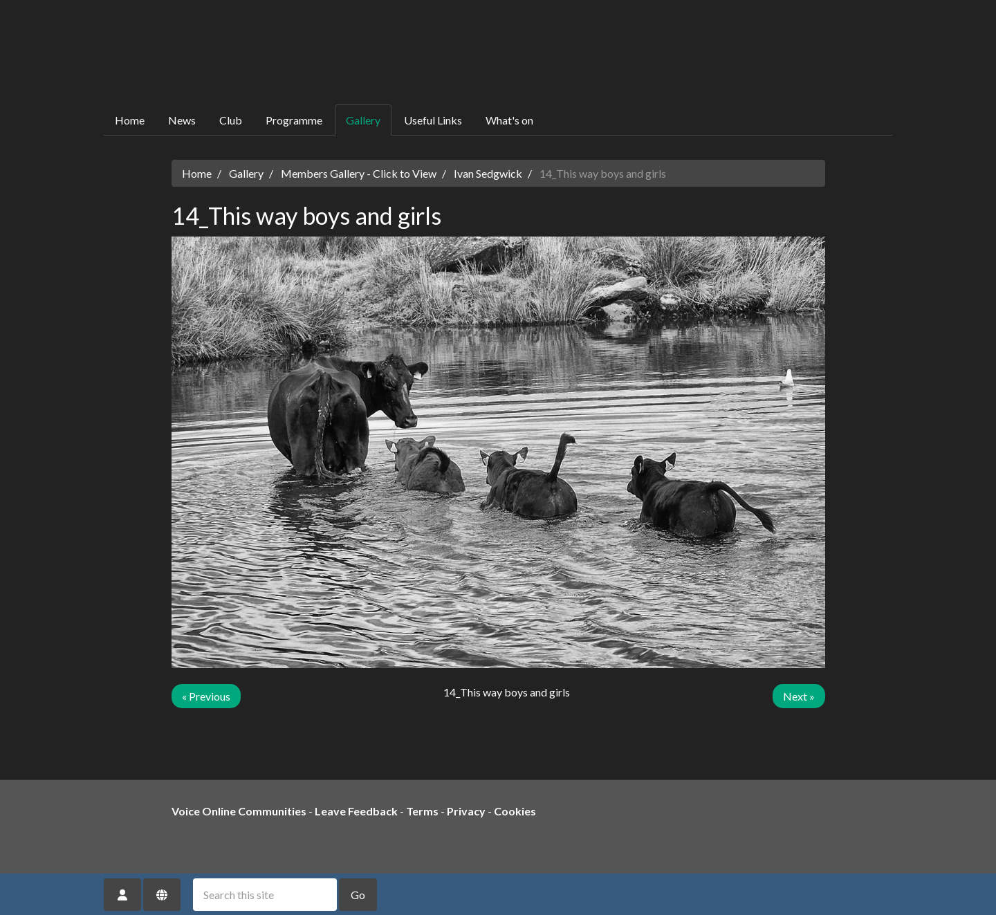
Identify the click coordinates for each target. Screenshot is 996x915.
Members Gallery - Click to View (358, 173)
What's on (509, 120)
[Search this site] (265, 894)
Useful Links (433, 120)
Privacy (466, 810)
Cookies (515, 810)
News (182, 120)
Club (230, 120)
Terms (422, 810)
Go (358, 894)
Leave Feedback (356, 810)
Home (130, 120)
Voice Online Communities (239, 810)
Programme (294, 120)
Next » (799, 696)
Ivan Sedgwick (488, 173)
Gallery (363, 120)
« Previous (206, 696)
